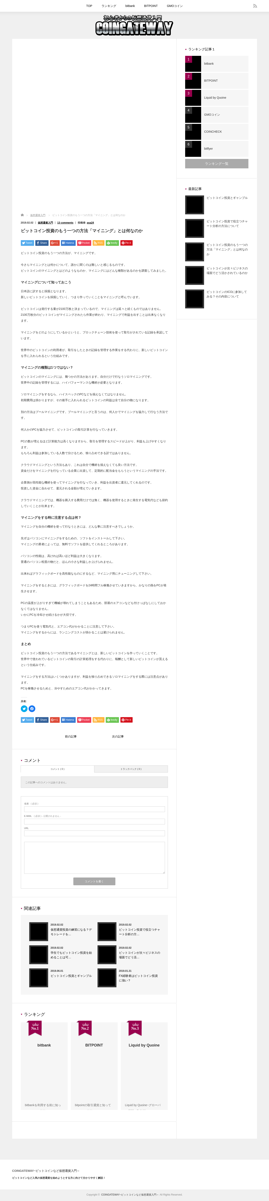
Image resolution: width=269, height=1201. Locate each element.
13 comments (65, 222)
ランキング (109, 6)
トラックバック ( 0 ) (130, 770)
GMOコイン (175, 6)
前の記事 (71, 737)
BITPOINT (151, 6)
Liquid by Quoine (215, 97)
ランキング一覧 (216, 163)
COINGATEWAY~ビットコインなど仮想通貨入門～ (46, 1171)
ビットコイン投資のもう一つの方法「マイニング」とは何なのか (227, 249)
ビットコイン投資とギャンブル (71, 976)
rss (255, 6)
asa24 (90, 222)
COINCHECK (213, 131)
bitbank (130, 6)
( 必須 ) (31, 804)
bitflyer (208, 148)
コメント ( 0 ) (57, 770)
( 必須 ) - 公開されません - (42, 817)
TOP (89, 6)
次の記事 (118, 737)
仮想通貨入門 (37, 215)
